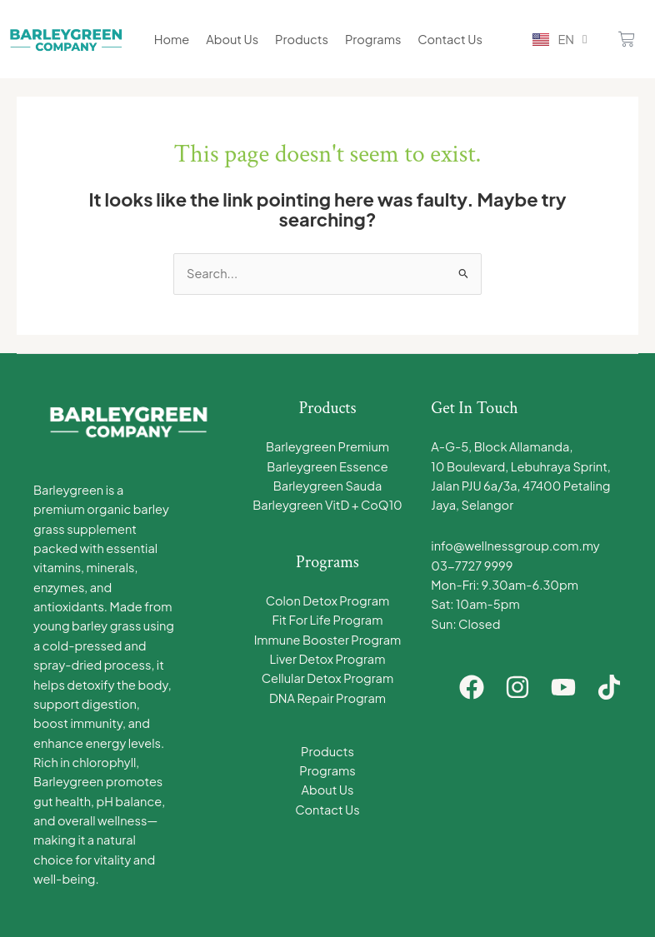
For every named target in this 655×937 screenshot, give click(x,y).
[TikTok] (609, 687)
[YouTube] (563, 687)
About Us (232, 39)
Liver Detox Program (328, 658)
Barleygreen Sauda (327, 485)
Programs (373, 39)
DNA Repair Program (327, 697)
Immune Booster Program (328, 639)
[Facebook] (471, 687)
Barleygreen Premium (327, 446)
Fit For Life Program (327, 619)
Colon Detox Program (328, 600)
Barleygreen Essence (327, 466)
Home (171, 39)
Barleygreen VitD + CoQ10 (327, 504)
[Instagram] (517, 687)
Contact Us (450, 39)
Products (301, 39)
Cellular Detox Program (327, 677)
